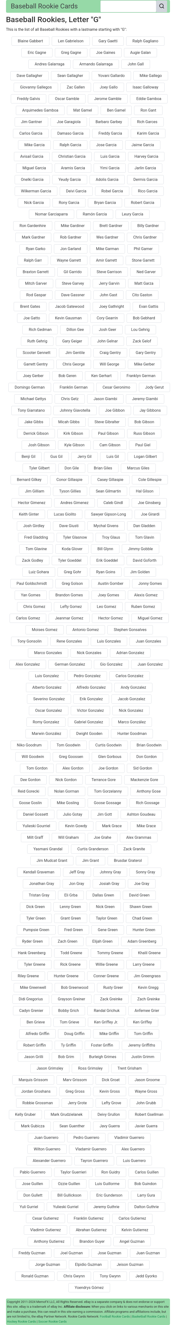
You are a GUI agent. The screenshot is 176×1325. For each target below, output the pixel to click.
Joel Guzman (71, 1253)
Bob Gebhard (144, 318)
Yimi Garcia (109, 168)
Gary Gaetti (107, 41)
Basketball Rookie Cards (148, 1316)
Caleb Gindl (113, 502)
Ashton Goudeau (141, 814)
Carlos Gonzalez (129, 676)
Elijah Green (102, 941)
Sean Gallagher (70, 75)
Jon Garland (70, 248)
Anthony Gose (149, 791)
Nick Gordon (66, 779)
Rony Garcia (69, 202)
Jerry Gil (85, 456)
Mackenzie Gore (144, 779)
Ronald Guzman (35, 1276)
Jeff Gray (77, 872)
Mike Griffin (109, 1033)
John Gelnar (107, 341)
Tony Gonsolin (29, 641)
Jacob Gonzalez (131, 699)
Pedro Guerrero (86, 1137)
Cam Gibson (109, 445)
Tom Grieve (69, 1022)
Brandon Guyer (92, 1241)
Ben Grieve (35, 1022)
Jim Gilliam (34, 491)
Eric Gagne (37, 52)
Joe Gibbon (115, 410)
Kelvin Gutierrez (135, 1230)
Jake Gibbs (33, 422)
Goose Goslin (30, 803)
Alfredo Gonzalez (91, 687)
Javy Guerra (109, 1126)
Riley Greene (28, 976)
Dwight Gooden (89, 733)
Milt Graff (35, 837)
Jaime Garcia (142, 145)
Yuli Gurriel (29, 1207)
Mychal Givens (106, 526)
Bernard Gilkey (29, 479)
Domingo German (30, 387)
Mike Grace (146, 826)
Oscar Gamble (67, 98)
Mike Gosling (68, 803)
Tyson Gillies (70, 491)
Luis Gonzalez (47, 676)
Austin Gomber (110, 583)
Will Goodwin (33, 756)
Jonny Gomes (150, 583)
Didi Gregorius (31, 999)
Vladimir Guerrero (129, 1137)
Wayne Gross (146, 1091)
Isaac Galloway (145, 87)
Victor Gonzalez (90, 710)
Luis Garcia (109, 156)
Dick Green (35, 906)
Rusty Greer (113, 987)
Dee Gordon (30, 779)
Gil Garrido (73, 272)
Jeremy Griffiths (141, 1045)
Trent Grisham (129, 1068)
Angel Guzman (132, 1241)
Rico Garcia (147, 191)
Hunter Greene (66, 976)
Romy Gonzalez (46, 722)
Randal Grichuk (106, 1010)
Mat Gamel (82, 110)
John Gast (108, 295)
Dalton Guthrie (146, 1207)
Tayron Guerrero (94, 1160)
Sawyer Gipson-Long (108, 514)
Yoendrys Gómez (89, 1287)
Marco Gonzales (48, 652)
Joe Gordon (108, 768)
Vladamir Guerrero (91, 1149)
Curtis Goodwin (108, 745)
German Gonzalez (70, 664)
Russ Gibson (144, 433)
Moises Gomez (44, 629)
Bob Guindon (145, 1183)
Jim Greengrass (147, 976)
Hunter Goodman (132, 733)
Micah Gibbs (69, 422)
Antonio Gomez (85, 629)
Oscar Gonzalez (48, 710)
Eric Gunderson (109, 1195)
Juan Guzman (148, 1253)
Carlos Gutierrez (132, 1218)
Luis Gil (112, 456)
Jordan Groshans (36, 1091)
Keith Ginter (29, 514)
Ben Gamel (116, 110)
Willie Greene (107, 964)
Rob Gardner (70, 237)
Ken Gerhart (101, 375)
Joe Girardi (150, 514)
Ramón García (95, 214)
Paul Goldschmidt (32, 583)
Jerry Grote (77, 1103)
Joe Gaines (105, 52)
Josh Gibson (38, 445)
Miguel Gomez (150, 618)
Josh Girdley (33, 526)
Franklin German (74, 387)
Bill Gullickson (69, 1195)
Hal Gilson (144, 491)
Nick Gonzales (89, 652)
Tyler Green (36, 918)
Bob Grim (66, 1056)
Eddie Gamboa (148, 98)
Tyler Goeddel (69, 560)
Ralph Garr (33, 260)
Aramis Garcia (73, 168)
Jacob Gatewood (69, 306)
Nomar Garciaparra (51, 214)
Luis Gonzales (109, 641)
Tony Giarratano (31, 410)
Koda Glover (72, 549)
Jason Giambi (105, 399)
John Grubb (146, 1103)
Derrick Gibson (35, 433)
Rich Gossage (147, 803)
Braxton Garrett (36, 272)
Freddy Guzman (32, 1253)
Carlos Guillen (147, 1172)
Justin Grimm (142, 1056)
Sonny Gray (145, 872)
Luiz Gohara (39, 572)
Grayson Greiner (71, 999)
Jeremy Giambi (145, 399)
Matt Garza (143, 283)
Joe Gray (141, 883)
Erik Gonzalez (91, 699)
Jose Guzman (109, 1253)
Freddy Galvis (28, 98)
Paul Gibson (108, 433)
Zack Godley (32, 560)
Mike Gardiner (73, 225)
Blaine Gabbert (30, 41)
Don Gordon (146, 756)
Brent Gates (30, 306)
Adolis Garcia (107, 179)
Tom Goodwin (68, 745)
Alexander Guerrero (49, 1160)
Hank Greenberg (32, 953)
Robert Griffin (34, 1045)
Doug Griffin (74, 1033)
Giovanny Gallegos (36, 87)
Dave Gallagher (29, 75)
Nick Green (105, 906)
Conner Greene (106, 976)
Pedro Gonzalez (87, 676)
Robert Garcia (142, 202)
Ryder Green (32, 941)
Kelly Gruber (25, 1114)
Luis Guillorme (107, 1183)
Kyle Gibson (74, 445)
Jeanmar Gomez (69, 618)
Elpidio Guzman (88, 1264)
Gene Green (108, 930)
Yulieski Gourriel (36, 826)
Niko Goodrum (29, 745)
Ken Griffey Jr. (106, 1022)
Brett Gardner (110, 225)
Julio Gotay (72, 814)
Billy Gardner (148, 225)
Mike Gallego (151, 75)
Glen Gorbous (109, 756)
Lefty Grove (111, 1103)
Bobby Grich (68, 1010)
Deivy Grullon (109, 1114)
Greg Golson (72, 583)
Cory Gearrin (107, 318)
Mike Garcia (34, 145)
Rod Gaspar (36, 295)
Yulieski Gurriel (65, 1207)
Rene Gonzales (69, 641)
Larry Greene (143, 964)
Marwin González (46, 733)
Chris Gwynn (74, 1276)
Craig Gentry (110, 352)
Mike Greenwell (33, 987)
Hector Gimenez (31, 502)
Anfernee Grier (147, 1010)
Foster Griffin (102, 1045)
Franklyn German (141, 375)
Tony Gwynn (110, 1276)
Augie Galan (140, 52)
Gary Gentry (146, 352)
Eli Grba (71, 895)
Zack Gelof (142, 341)
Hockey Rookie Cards (21, 1321)
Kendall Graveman (38, 872)
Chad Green (142, 918)
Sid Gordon (142, 768)
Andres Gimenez (74, 502)
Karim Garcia (148, 133)
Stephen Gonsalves (130, 629)
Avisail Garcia (31, 156)
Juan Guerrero (46, 1137)
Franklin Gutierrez (89, 1218)
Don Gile (72, 468)
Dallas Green (103, 895)
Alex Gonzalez (28, 664)
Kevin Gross (109, 1091)
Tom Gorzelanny (108, 791)
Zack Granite (134, 849)
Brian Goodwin (149, 745)
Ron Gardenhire (33, 225)
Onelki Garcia (32, 179)
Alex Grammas (138, 837)
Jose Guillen (32, 1183)
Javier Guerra (146, 1126)
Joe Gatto (31, 318)
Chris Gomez (34, 606)
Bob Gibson (144, 422)
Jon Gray (76, 883)
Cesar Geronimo (116, 387)
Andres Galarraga (49, 64)
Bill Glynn (105, 549)
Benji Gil (28, 456)
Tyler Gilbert (39, 468)
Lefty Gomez (71, 606)
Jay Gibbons (150, 410)
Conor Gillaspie (69, 479)
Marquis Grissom (33, 1080)
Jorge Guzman (47, 1264)
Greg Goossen (71, 756)
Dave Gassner (73, 295)
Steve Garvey (73, 283)
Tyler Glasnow (75, 537)
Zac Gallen (76, 87)
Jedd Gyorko (146, 1276)
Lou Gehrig (140, 329)
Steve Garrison (109, 272)
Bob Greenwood (74, 987)
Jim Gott (104, 814)
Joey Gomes (108, 595)
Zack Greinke (111, 999)
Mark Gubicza (33, 1126)
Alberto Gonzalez (47, 687)
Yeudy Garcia (70, 179)
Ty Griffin (68, 1045)
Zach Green (67, 941)
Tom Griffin (143, 1033)
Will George (109, 364)
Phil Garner (143, 248)
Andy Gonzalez (133, 687)
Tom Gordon (36, 768)
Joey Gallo (108, 87)
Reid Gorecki (28, 791)
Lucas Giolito (65, 514)
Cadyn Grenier (31, 1010)
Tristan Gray (39, 895)
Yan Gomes (30, 595)
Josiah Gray (109, 883)
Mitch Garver (36, 283)
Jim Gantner (31, 122)
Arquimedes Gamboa (40, 110)
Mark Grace (112, 826)
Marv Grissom (75, 1080)
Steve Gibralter (106, 422)
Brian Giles (103, 468)
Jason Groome (147, 1080)
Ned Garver (146, 272)
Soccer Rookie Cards (52, 1321)
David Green (139, 895)
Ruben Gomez (143, 606)
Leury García (132, 214)
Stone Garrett (143, 260)
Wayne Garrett (69, 260)
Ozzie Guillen (69, 1183)
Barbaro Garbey (109, 122)
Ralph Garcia (70, 145)
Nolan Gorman (66, 791)
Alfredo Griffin (37, 1033)
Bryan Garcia (105, 202)
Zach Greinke (148, 999)
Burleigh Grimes (102, 1056)
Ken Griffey (142, 1022)
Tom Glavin (144, 537)
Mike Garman (107, 248)
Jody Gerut (154, 387)
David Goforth (144, 560)
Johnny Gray (110, 872)
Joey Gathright (111, 306)
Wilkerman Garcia (36, 191)
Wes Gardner (107, 237)
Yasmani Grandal (48, 849)
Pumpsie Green (36, 930)
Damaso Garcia (70, 133)
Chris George (74, 364)
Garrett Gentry (36, 364)
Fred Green (73, 930)
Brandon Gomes (69, 595)
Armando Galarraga (96, 64)
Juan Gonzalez (150, 664)
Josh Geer (107, 329)
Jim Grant (90, 860)
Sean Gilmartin (108, 491)
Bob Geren (67, 375)
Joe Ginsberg (149, 502)
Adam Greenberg (141, 941)
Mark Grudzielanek (67, 1114)
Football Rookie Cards (115, 1316)
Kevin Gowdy (76, 826)
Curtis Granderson (92, 849)
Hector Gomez (110, 618)
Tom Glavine (36, 549)
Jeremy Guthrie (106, 1207)
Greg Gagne (71, 52)
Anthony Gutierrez (49, 1241)
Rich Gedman (40, 329)
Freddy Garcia (110, 133)
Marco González (132, 722)
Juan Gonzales (148, 641)
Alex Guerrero (133, 1149)
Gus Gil (56, 456)
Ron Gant (148, 110)
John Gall (136, 64)
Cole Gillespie (150, 479)
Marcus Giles (138, 468)
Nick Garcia (34, 202)
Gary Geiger (72, 341)
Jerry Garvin (109, 283)
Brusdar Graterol (128, 860)
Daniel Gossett (35, 814)
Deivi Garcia (76, 191)
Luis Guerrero (134, 1160)
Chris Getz (69, 399)
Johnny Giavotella (75, 410)
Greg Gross (75, 1091)
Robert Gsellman (149, 1114)
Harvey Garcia (146, 156)
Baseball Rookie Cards (44, 6)
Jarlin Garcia (145, 168)
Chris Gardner (144, 237)
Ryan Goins (105, 572)
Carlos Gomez (28, 618)
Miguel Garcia (34, 168)
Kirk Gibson (73, 433)
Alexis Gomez (145, 595)
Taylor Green (106, 918)
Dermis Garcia (145, 179)
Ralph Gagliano (145, 41)
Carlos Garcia (30, 133)
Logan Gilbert (145, 456)
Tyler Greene (34, 964)
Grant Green (70, 918)
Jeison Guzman (130, 1264)
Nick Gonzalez (131, 710)
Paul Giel (142, 445)
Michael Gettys (33, 399)
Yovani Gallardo (111, 75)
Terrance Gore (103, 779)
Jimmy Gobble (140, 549)
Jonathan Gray (41, 883)
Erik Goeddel (107, 560)
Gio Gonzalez (111, 664)
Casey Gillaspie (110, 479)
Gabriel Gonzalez (88, 722)
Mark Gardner (33, 237)
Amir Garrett (106, 260)
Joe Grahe (102, 837)
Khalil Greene (149, 953)
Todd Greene (71, 953)
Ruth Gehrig (37, 341)
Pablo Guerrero (32, 1172)
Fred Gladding (36, 537)
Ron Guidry (110, 1172)
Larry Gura (146, 1195)
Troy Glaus (111, 537)
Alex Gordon (72, 768)
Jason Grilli (33, 1056)
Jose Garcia (106, 145)
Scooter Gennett (36, 352)
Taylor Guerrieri (73, 1172)
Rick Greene (70, 964)
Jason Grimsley (50, 1068)
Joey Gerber (33, 375)
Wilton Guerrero (47, 1149)
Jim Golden (140, 572)
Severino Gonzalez (49, 699)
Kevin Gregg (148, 987)
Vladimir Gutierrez (45, 1230)
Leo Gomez (106, 606)
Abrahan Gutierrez (91, 1230)
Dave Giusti (68, 526)
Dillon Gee (75, 329)
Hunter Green (144, 930)
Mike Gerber (144, 364)
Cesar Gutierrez (45, 1218)
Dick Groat (111, 1080)
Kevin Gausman (68, 318)
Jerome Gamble (107, 98)
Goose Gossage (107, 803)
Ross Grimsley (90, 1068)
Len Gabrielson (71, 41)
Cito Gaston (142, 295)
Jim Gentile (75, 352)
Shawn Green (141, 906)
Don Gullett (32, 1195)
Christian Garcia (71, 156)
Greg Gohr (72, 572)
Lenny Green (70, 906)
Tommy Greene (110, 953)
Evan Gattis (148, 306)
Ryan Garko (35, 248)
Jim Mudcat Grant (52, 860)
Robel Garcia (112, 191)
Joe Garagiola (68, 122)
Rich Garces (147, 122)
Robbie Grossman (37, 1103)
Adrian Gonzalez (130, 652)
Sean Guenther (72, 1126)
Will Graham (68, 837)
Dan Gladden (144, 526)
